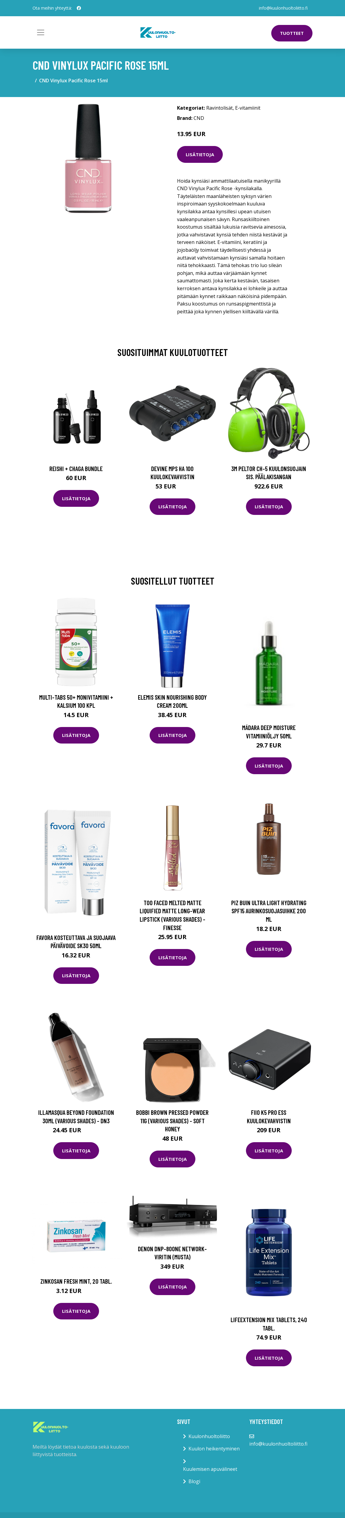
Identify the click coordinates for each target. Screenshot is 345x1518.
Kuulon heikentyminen (214, 1448)
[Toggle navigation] (41, 32)
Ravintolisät (219, 108)
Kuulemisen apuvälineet (210, 1469)
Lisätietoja (200, 154)
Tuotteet (292, 33)
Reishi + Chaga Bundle (76, 468)
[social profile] (78, 8)
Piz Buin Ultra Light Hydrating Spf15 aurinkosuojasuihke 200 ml (268, 911)
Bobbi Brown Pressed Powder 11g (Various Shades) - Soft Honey (172, 1121)
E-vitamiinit (247, 108)
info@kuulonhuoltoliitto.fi (283, 8)
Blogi (194, 1481)
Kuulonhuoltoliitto (209, 1436)
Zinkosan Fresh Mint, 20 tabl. (76, 1281)
